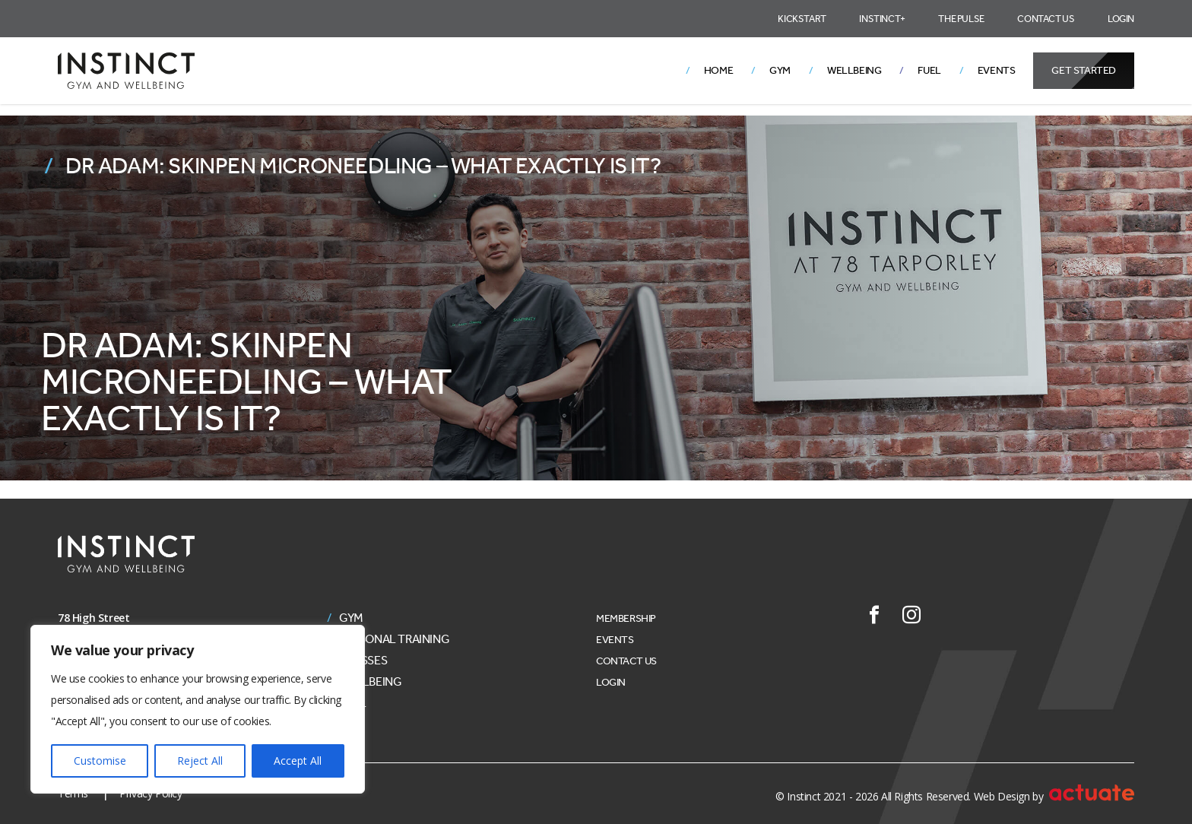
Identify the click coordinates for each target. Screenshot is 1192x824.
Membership (626, 618)
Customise (100, 760)
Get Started (1083, 70)
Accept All (298, 760)
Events (997, 70)
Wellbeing (854, 70)
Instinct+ (882, 18)
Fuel (929, 70)
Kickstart (802, 18)
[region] (197, 709)
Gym (780, 70)
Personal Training (394, 639)
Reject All (200, 760)
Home (718, 70)
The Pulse (961, 18)
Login (1121, 18)
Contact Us (1045, 18)
